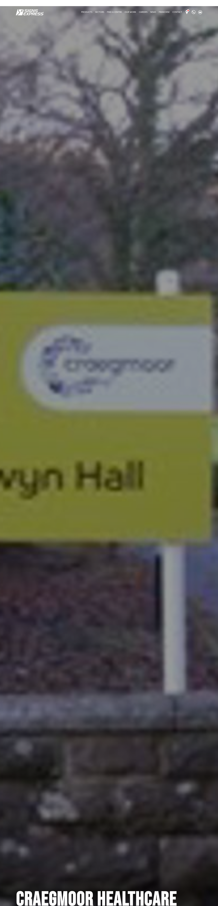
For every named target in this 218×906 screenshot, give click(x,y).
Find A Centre (114, 12)
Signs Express (29, 12)
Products (86, 12)
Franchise (164, 12)
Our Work (130, 12)
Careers (143, 12)
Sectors (99, 12)
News (153, 12)
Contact (177, 12)
